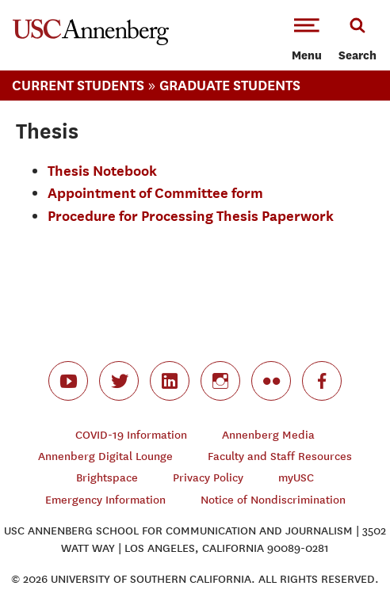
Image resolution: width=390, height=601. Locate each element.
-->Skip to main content (77, 0)
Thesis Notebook (102, 170)
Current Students (78, 85)
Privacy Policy (208, 478)
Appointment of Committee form (155, 192)
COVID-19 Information (131, 435)
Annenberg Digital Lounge (105, 456)
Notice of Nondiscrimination (273, 500)
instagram (220, 381)
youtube (68, 381)
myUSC (296, 478)
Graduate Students (229, 85)
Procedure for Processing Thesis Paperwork (191, 215)
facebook (322, 381)
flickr (271, 381)
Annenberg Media (268, 435)
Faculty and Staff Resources (280, 456)
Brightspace (107, 478)
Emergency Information (105, 500)
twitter (119, 381)
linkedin (169, 381)
